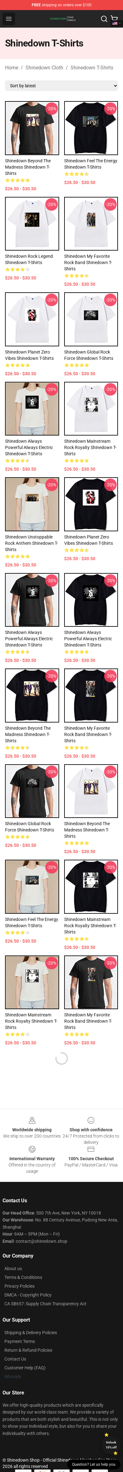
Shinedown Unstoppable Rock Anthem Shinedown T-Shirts (31, 543)
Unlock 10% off (111, 1445)
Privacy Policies (19, 1286)
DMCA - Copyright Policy (28, 1294)
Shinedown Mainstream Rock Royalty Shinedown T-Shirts (90, 447)
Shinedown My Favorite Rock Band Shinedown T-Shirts (88, 262)
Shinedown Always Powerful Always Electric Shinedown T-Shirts (29, 447)
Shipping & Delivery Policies (30, 1332)
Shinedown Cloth (44, 68)
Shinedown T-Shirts (91, 68)
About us (13, 1268)
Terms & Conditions (23, 1277)
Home (11, 68)
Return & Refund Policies (28, 1350)
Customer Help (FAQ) (25, 1367)
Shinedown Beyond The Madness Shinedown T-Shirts (28, 167)
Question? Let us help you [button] (93, 1464)
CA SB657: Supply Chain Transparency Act (45, 1303)
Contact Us (15, 1358)
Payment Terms (19, 1341)
